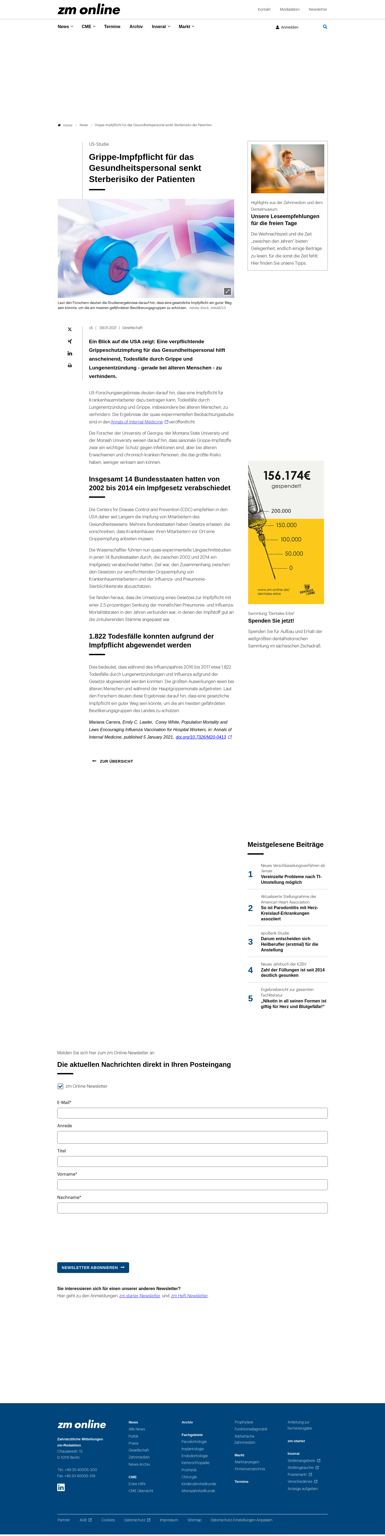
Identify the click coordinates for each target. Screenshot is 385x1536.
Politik (133, 1437)
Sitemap (194, 1521)
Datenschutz (134, 1521)
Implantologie (193, 1450)
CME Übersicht (141, 1492)
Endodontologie (195, 1457)
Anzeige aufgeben (303, 1490)
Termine (116, 26)
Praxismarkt (297, 1476)
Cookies (108, 1521)
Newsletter (318, 9)
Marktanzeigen (247, 1463)
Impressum (169, 1521)
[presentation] (97, 1236)
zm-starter (296, 1443)
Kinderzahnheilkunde (199, 1485)
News (64, 26)
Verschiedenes (300, 1483)
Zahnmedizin (139, 1459)
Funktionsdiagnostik (251, 1431)
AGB (83, 1521)
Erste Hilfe (137, 1485)
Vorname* (67, 1176)
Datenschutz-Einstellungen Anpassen (241, 1521)
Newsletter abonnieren (90, 1269)
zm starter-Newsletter (139, 1297)
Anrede (64, 1127)
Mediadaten (290, 9)
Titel (61, 1152)
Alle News (137, 1431)
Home (65, 127)
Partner (64, 1521)
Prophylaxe (244, 1423)
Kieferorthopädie (196, 1464)
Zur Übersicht (116, 763)
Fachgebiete (192, 1436)
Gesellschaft (139, 1452)
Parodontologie (194, 1443)
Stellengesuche (301, 1469)
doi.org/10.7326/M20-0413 (201, 738)
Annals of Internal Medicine (137, 423)
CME (88, 26)
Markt (192, 26)
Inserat (165, 26)
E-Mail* (64, 1104)
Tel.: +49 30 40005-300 (77, 1471)
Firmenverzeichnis (250, 1470)
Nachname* (69, 1199)
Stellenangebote (301, 1462)
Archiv (141, 26)
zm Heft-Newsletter (189, 1297)
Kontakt (264, 9)
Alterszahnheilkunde (198, 1492)
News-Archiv (139, 1466)
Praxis (133, 1444)
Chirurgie (189, 1478)
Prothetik (189, 1471)
